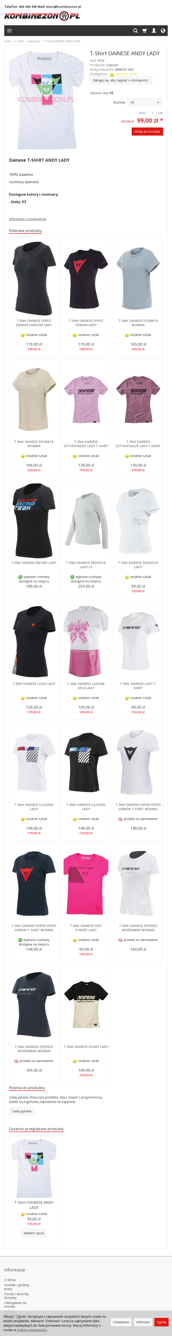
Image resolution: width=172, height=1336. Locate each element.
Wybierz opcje (34, 1234)
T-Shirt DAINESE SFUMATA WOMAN (138, 323)
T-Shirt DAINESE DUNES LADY (86, 1049)
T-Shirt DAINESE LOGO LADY (34, 686)
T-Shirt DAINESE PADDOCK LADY (138, 565)
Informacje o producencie (27, 219)
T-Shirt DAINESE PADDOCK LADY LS (86, 565)
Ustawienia (121, 1322)
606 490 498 (28, 6)
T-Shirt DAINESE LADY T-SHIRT (138, 686)
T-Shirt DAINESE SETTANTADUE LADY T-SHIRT (86, 446)
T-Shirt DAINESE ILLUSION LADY (34, 807)
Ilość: (142, 113)
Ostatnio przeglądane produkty (41, 1131)
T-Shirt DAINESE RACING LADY (33, 565)
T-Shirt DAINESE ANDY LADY (34, 1206)
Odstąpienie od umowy (15, 1298)
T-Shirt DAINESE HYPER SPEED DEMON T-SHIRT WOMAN (138, 809)
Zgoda (161, 1322)
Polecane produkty (28, 231)
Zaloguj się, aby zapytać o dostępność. (121, 80)
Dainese (112, 65)
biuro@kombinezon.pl (63, 6)
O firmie (10, 1273)
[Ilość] (152, 113)
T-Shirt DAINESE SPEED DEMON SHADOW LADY (34, 323)
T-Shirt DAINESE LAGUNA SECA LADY (86, 686)
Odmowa (143, 1322)
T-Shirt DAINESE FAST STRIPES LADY (86, 928)
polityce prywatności (32, 1330)
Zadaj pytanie (22, 1113)
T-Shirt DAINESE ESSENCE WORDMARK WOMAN (138, 928)
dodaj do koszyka (147, 131)
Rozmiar (119, 102)
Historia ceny (101, 93)
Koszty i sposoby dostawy (16, 1289)
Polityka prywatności (13, 1306)
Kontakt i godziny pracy (16, 1280)
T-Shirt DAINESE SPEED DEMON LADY (86, 323)
